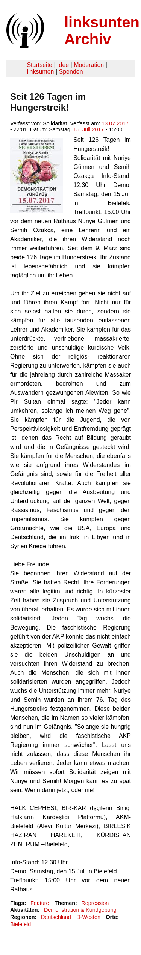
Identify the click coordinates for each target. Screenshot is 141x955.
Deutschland (56, 917)
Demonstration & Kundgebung (80, 910)
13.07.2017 (115, 123)
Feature (39, 903)
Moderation (89, 65)
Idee (63, 65)
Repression (95, 903)
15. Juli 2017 (88, 129)
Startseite (39, 65)
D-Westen (88, 917)
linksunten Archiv (101, 30)
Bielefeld (20, 924)
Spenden (71, 71)
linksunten (40, 71)
